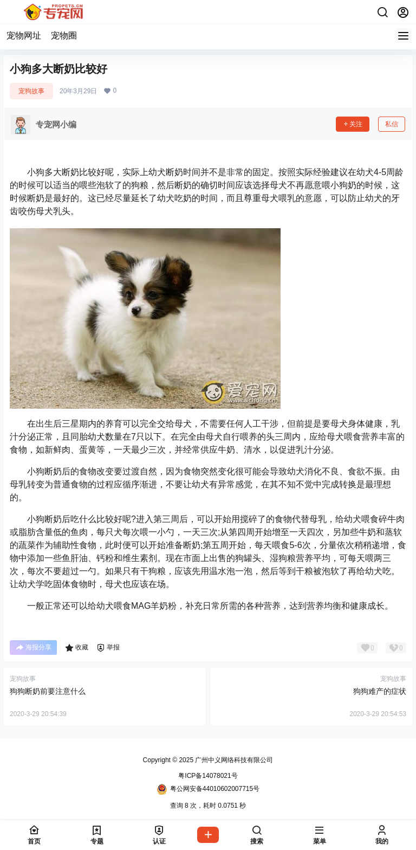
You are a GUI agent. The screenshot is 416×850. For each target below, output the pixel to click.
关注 (352, 124)
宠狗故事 (31, 91)
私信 (391, 124)
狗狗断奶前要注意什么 (48, 691)
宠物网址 (23, 35)
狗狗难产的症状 (379, 691)
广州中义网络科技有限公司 (233, 760)
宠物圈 (64, 35)
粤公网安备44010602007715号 (208, 789)
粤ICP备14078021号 (207, 776)
